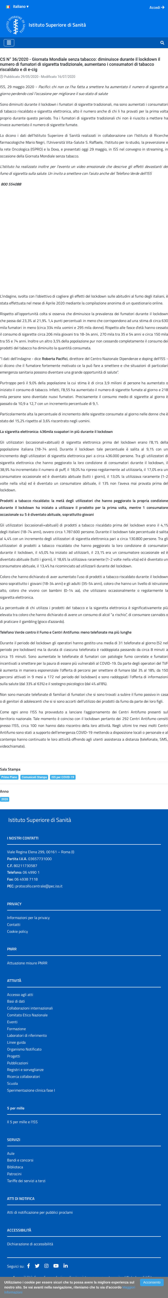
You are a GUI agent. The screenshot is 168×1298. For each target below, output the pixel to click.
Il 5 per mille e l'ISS (22, 1133)
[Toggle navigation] (9, 42)
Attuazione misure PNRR (27, 974)
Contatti (13, 935)
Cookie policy (17, 942)
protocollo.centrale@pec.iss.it (39, 897)
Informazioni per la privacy (28, 928)
